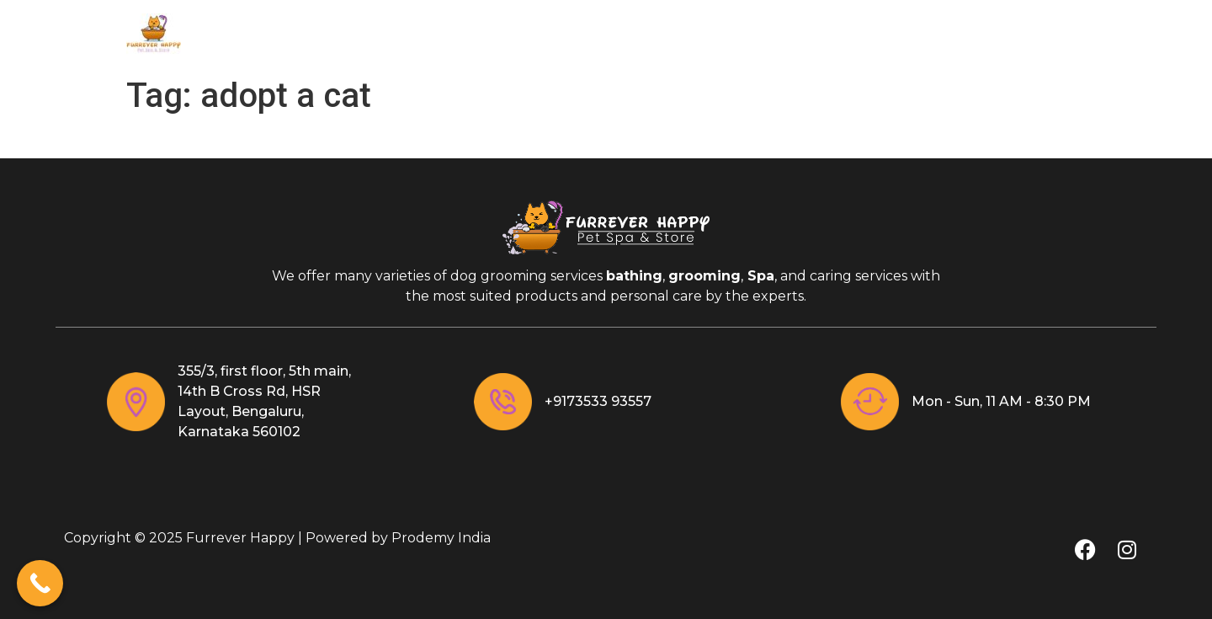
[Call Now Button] (40, 583)
